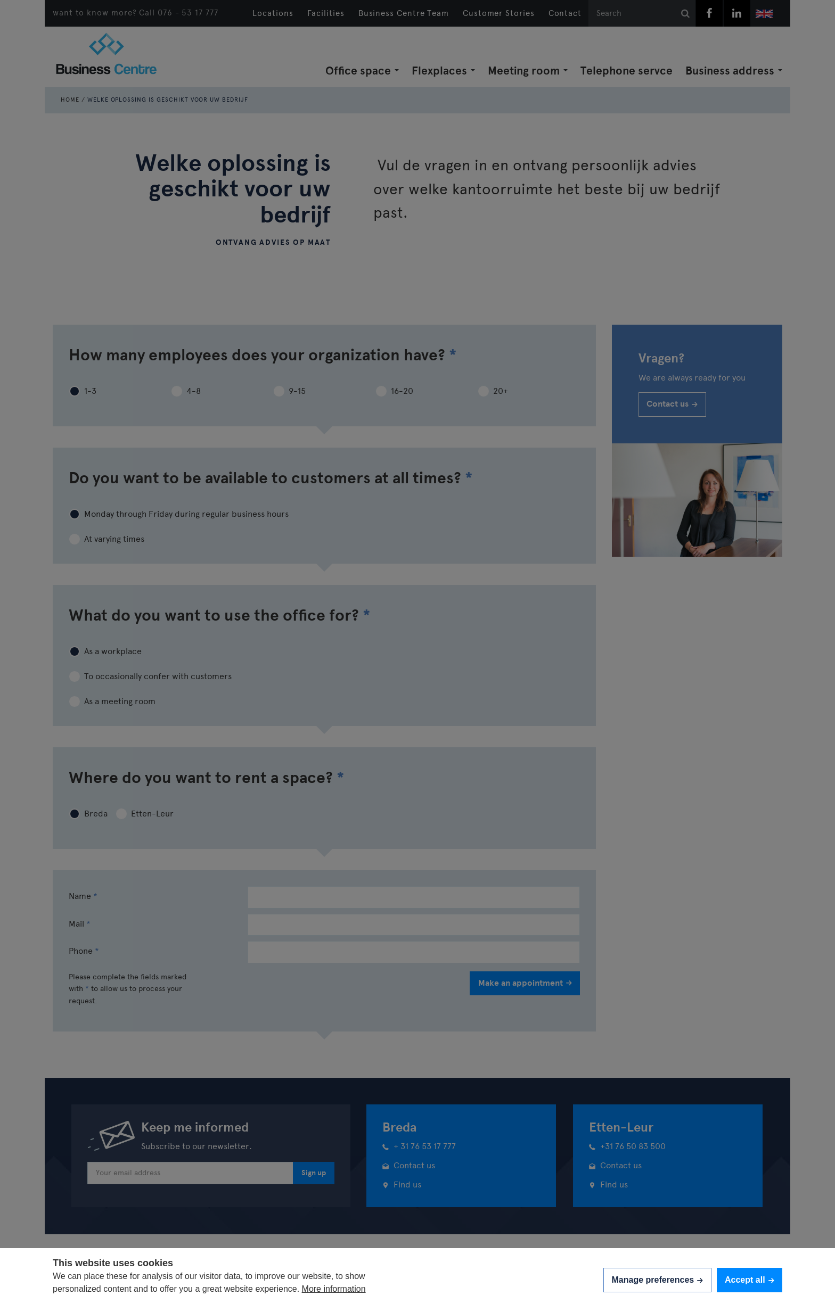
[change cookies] (657, 1280)
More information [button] (334, 1288)
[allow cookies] (749, 1280)
